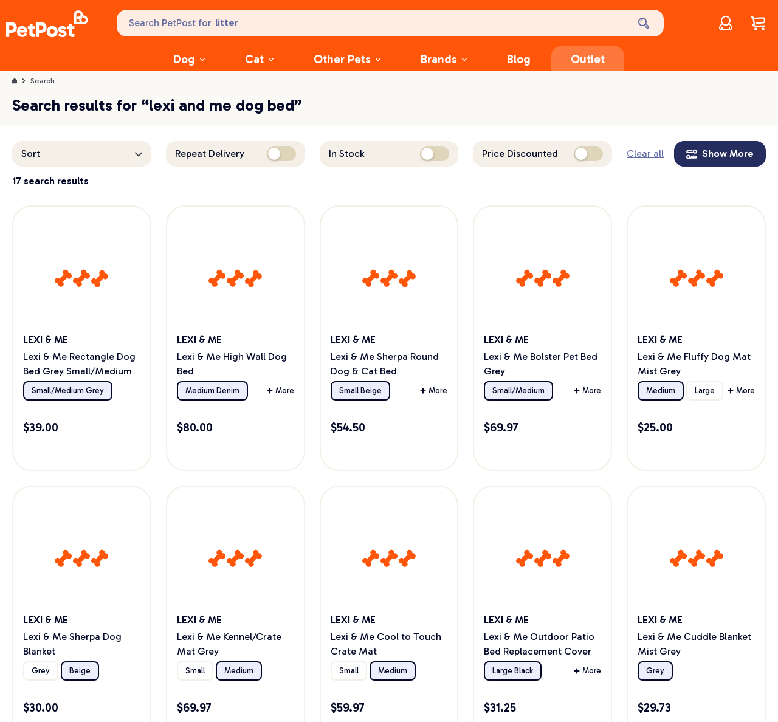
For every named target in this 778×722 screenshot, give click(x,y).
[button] (81, 154)
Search (42, 81)
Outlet (588, 59)
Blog (519, 59)
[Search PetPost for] (371, 23)
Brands (444, 59)
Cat (259, 59)
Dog (189, 59)
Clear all (645, 153)
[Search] (645, 23)
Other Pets (347, 59)
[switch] (281, 153)
